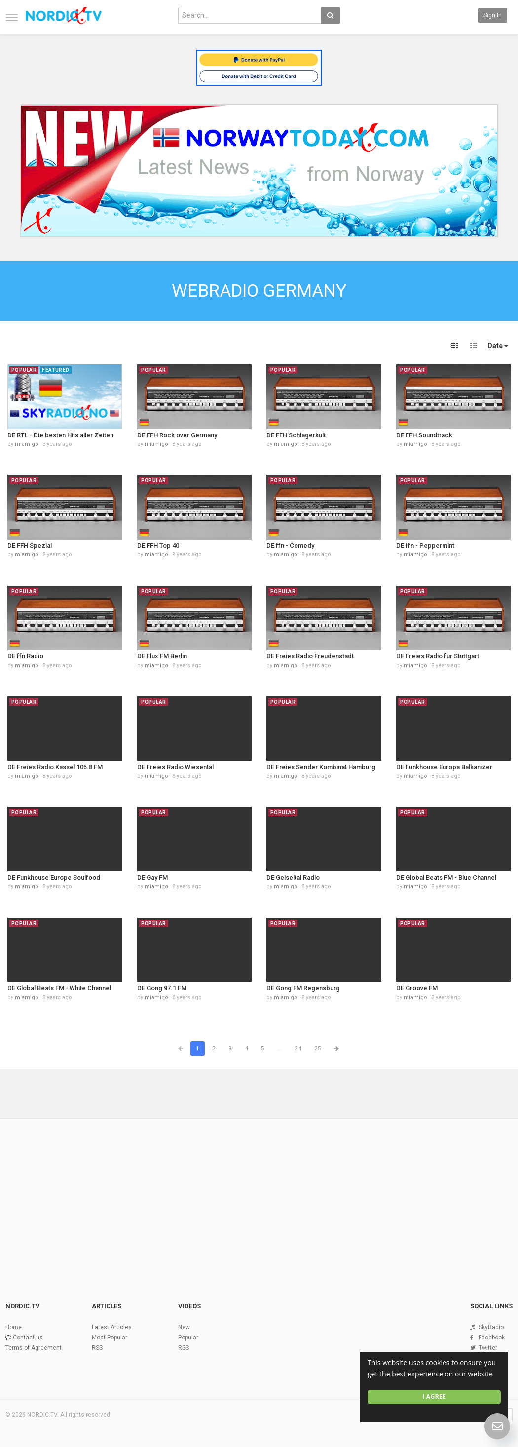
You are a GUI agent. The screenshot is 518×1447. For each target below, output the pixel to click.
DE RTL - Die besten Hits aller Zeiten (60, 435)
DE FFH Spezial (29, 545)
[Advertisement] (259, 1193)
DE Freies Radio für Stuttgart (437, 656)
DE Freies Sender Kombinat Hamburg (320, 767)
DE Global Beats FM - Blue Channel (446, 877)
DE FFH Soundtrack (424, 435)
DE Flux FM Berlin (162, 656)
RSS (97, 1347)
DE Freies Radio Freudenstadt (310, 656)
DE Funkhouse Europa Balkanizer (444, 767)
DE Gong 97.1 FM (161, 988)
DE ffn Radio (25, 656)
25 (317, 1048)
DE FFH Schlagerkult (296, 435)
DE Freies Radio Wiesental (175, 767)
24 (298, 1048)
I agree (434, 1396)
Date (497, 346)
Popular (188, 1337)
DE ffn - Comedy (290, 545)
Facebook (492, 1337)
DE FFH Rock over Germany (177, 435)
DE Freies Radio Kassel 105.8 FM (55, 767)
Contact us (28, 1337)
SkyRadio (491, 1327)
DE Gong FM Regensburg (303, 988)
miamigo (26, 444)
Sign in (492, 15)
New (184, 1327)
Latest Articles (112, 1327)
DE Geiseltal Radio (293, 877)
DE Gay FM (152, 877)
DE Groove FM (417, 988)
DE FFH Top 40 (158, 545)
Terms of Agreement (33, 1347)
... (279, 1048)
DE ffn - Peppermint (425, 545)
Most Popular (109, 1337)
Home (13, 1327)
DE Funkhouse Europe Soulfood (53, 877)
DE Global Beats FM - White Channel (59, 988)
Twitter (488, 1347)
